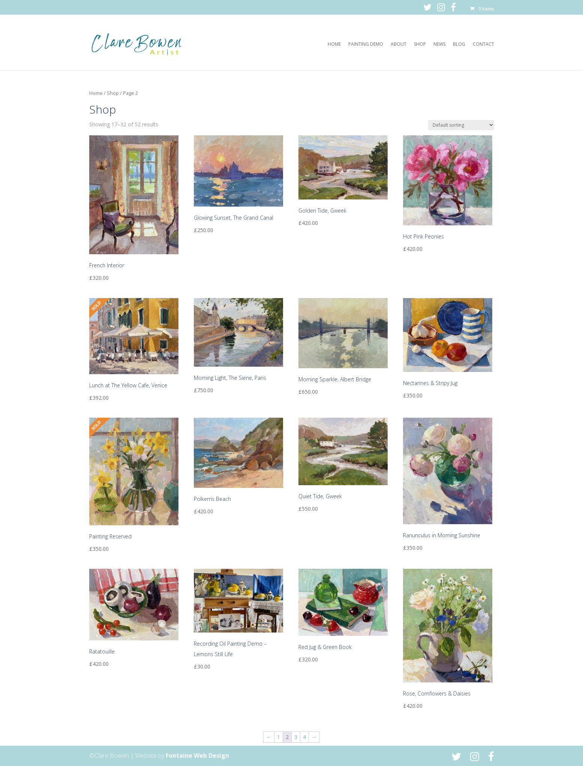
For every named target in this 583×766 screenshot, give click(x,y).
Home (334, 44)
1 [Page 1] (278, 737)
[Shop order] (461, 125)
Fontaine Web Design (197, 755)
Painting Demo (365, 44)
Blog (459, 44)
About (398, 44)
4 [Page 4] (304, 737)
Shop (420, 44)
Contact (483, 44)
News (439, 44)
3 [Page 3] (295, 737)
